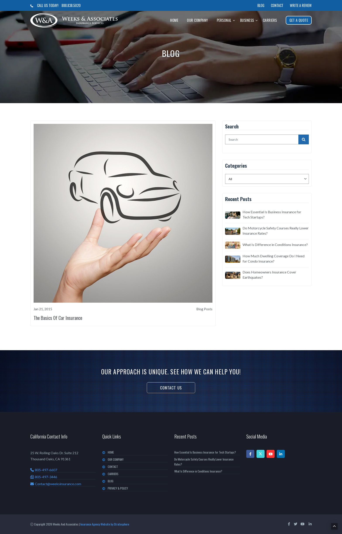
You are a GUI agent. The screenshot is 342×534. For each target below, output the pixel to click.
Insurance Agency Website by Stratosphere (104, 524)
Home (174, 20)
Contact (277, 5)
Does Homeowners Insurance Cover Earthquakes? (269, 274)
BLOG (110, 481)
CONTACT (113, 466)
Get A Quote (298, 20)
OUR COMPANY (116, 459)
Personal (224, 20)
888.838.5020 (71, 5)
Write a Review (301, 5)
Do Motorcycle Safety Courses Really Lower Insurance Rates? (276, 230)
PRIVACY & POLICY (118, 488)
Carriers (270, 20)
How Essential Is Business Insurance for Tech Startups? (272, 214)
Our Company (197, 20)
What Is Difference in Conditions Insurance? (275, 244)
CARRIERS (113, 474)
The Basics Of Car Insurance (58, 317)
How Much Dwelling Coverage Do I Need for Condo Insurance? (273, 258)
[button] (234, 20)
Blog (260, 5)
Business (247, 20)
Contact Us (171, 388)
